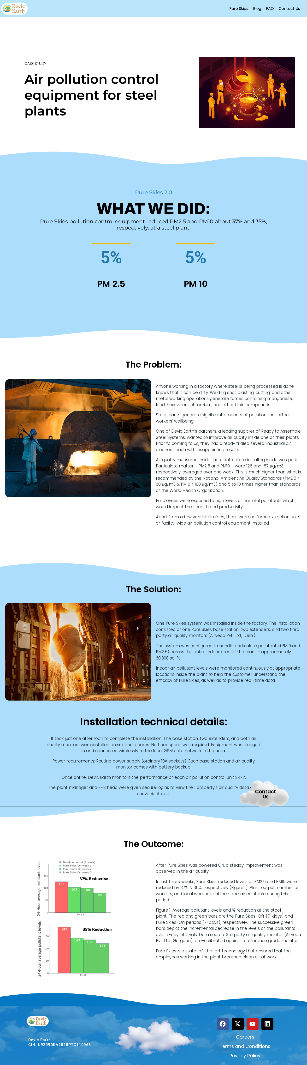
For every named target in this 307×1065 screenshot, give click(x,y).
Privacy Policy (245, 1056)
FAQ (270, 8)
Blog (257, 8)
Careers (245, 1037)
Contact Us (289, 8)
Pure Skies (238, 8)
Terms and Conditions (245, 1046)
